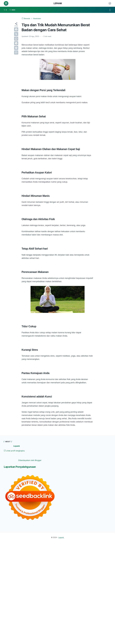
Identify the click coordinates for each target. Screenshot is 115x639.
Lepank (58, 3)
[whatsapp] (16, 39)
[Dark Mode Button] (109, 3)
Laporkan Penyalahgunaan (20, 466)
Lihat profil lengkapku (14, 451)
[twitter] (16, 34)
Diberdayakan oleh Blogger (29, 460)
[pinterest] (16, 48)
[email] (16, 52)
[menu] (6, 3)
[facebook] (16, 29)
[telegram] (16, 43)
